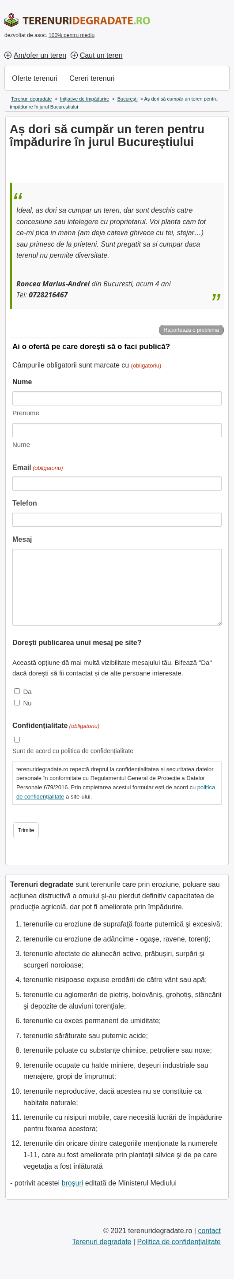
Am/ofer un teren (40, 55)
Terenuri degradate (101, 1241)
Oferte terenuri (34, 78)
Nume (21, 444)
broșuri (72, 1183)
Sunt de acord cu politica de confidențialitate (72, 750)
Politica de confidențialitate (179, 1241)
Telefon (24, 503)
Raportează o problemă (191, 330)
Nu (27, 703)
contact (209, 1230)
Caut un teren (101, 55)
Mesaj (22, 539)
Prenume (25, 412)
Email (37, 468)
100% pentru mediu (71, 35)
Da (27, 691)
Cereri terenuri (91, 78)
